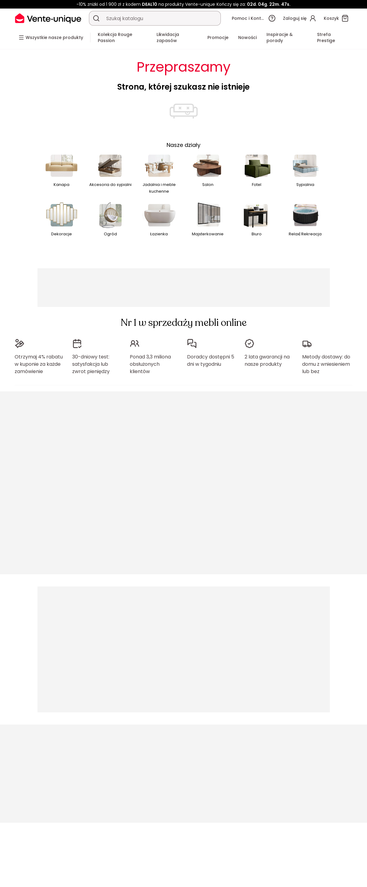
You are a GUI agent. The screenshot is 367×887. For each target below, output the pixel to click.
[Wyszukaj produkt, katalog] (96, 18)
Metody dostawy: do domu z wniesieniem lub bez (326, 364)
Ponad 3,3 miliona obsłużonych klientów (150, 364)
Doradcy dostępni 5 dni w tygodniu (210, 360)
